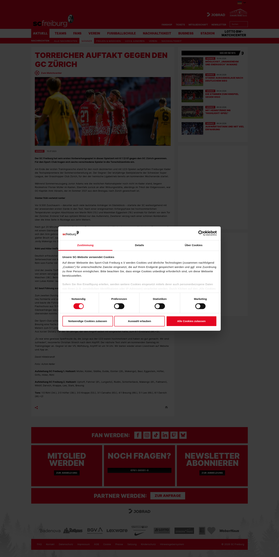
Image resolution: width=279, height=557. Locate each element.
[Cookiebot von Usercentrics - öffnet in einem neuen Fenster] (201, 233)
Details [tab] (139, 245)
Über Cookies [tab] (193, 245)
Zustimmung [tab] (85, 245)
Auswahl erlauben (139, 321)
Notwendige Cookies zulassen (87, 321)
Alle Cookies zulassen (191, 321)
